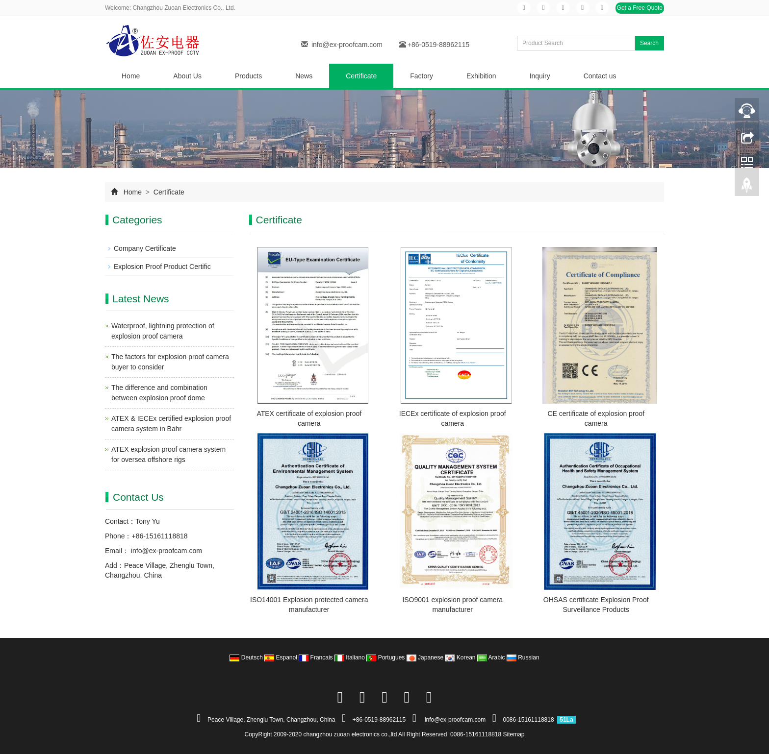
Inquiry (540, 76)
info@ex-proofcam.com (347, 45)
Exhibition (481, 76)
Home (131, 76)
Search (649, 43)
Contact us (600, 76)
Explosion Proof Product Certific (162, 266)
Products (248, 76)
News (303, 76)
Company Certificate (145, 248)
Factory (421, 76)
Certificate (361, 76)
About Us (187, 76)
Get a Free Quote (640, 7)
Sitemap (514, 734)
